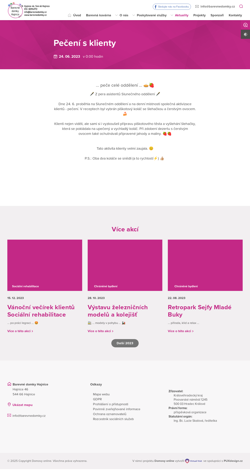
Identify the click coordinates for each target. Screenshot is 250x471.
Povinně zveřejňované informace (116, 411)
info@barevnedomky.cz (217, 6)
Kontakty (235, 15)
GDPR (97, 401)
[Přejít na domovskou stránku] (28, 10)
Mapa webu (101, 396)
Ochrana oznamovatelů (109, 416)
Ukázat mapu (22, 407)
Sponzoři (217, 15)
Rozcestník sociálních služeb (113, 421)
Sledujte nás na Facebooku (173, 6)
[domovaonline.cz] (164, 463)
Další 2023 (125, 345)
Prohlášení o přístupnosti (110, 406)
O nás (124, 15)
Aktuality (181, 15)
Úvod (77, 15)
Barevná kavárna (98, 15)
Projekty (199, 15)
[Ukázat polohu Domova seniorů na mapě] (66, 406)
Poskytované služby (152, 15)
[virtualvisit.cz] (193, 462)
